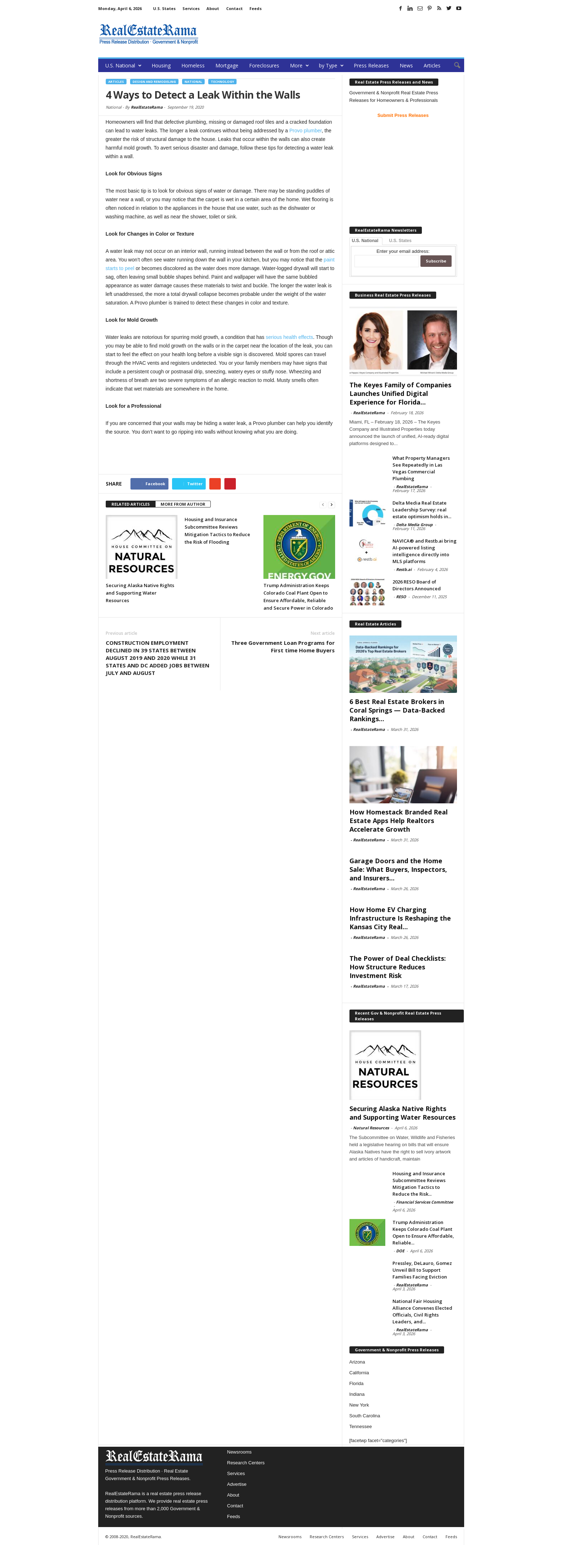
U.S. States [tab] (400, 240)
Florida (356, 1383)
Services (191, 8)
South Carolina (364, 1415)
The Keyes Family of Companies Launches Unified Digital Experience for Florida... (400, 393)
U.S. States (164, 8)
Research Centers (246, 1462)
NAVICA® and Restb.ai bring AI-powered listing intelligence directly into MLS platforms (424, 551)
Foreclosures (264, 65)
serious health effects (289, 337)
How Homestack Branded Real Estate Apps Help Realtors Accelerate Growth (398, 820)
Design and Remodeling (154, 81)
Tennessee (360, 1426)
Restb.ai (403, 569)
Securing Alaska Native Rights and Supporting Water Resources (140, 593)
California (359, 1372)
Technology (222, 81)
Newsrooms (239, 1452)
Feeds (255, 8)
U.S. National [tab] (365, 240)
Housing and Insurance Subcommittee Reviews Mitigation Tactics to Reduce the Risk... (419, 1183)
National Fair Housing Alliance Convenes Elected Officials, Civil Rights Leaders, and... (422, 1311)
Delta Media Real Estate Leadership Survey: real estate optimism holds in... (421, 510)
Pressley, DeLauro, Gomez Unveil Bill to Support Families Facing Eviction (422, 1270)
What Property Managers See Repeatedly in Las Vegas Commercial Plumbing (421, 468)
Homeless (193, 65)
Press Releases (371, 65)
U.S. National (123, 65)
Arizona (357, 1362)
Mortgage (226, 65)
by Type (331, 65)
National (193, 81)
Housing (161, 65)
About (212, 8)
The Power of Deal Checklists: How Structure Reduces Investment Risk (397, 967)
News (406, 65)
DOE (400, 1250)
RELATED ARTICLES (130, 504)
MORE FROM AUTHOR (183, 504)
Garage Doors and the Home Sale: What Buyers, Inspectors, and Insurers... (398, 869)
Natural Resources (371, 1127)
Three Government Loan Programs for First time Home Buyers (283, 646)
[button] (453, 66)
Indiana (357, 1394)
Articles (432, 65)
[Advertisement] (333, 34)
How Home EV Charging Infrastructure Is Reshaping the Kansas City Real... (400, 918)
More (299, 65)
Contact (234, 8)
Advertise (237, 1484)
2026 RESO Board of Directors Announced (416, 585)
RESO (401, 596)
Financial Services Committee (424, 1202)
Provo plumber (305, 130)
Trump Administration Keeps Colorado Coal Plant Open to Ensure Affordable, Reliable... (423, 1232)
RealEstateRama (147, 107)
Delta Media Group (414, 524)
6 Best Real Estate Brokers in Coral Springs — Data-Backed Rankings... (397, 710)
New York (359, 1405)
